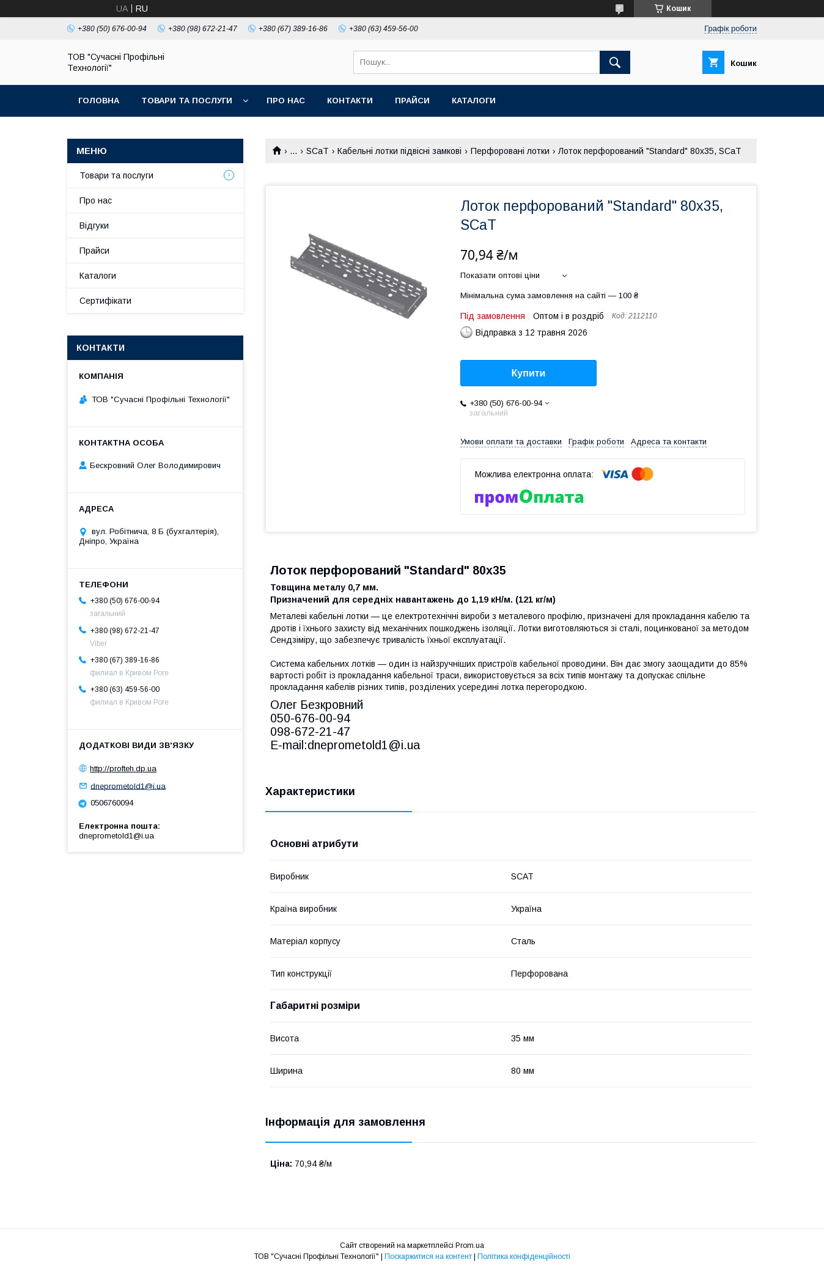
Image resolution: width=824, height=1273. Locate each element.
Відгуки (94, 225)
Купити (529, 373)
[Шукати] (615, 62)
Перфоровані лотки (510, 151)
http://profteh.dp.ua (123, 768)
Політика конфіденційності (523, 1256)
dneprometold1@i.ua (128, 785)
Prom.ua (469, 1245)
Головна (98, 100)
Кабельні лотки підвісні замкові (399, 151)
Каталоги (474, 100)
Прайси (412, 100)
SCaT (317, 151)
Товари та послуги (186, 100)
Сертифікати (105, 301)
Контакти (350, 100)
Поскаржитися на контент (428, 1256)
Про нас (286, 100)
